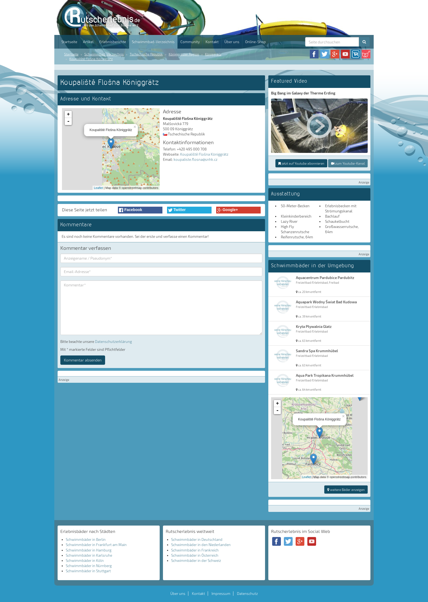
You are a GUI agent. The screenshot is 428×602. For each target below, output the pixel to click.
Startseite (69, 42)
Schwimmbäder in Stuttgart (88, 571)
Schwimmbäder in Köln (85, 560)
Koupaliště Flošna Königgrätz (91, 59)
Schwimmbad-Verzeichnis (153, 42)
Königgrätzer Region (184, 54)
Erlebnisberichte (112, 42)
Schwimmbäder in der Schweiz (196, 560)
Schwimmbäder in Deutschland (196, 539)
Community (190, 42)
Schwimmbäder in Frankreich (195, 550)
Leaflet (98, 187)
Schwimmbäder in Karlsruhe (89, 555)
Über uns (231, 42)
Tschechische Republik (146, 54)
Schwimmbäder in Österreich (194, 555)
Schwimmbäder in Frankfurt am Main (96, 544)
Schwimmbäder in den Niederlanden (201, 544)
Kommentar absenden (83, 360)
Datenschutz (247, 593)
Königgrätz (213, 54)
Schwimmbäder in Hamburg (88, 550)
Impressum (221, 593)
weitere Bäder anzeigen (346, 489)
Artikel (88, 42)
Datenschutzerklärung (113, 341)
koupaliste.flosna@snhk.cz (196, 159)
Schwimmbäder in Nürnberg (89, 566)
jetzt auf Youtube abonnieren (301, 163)
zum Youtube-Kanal (348, 163)
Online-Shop (255, 42)
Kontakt (212, 42)
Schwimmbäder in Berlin (86, 539)
